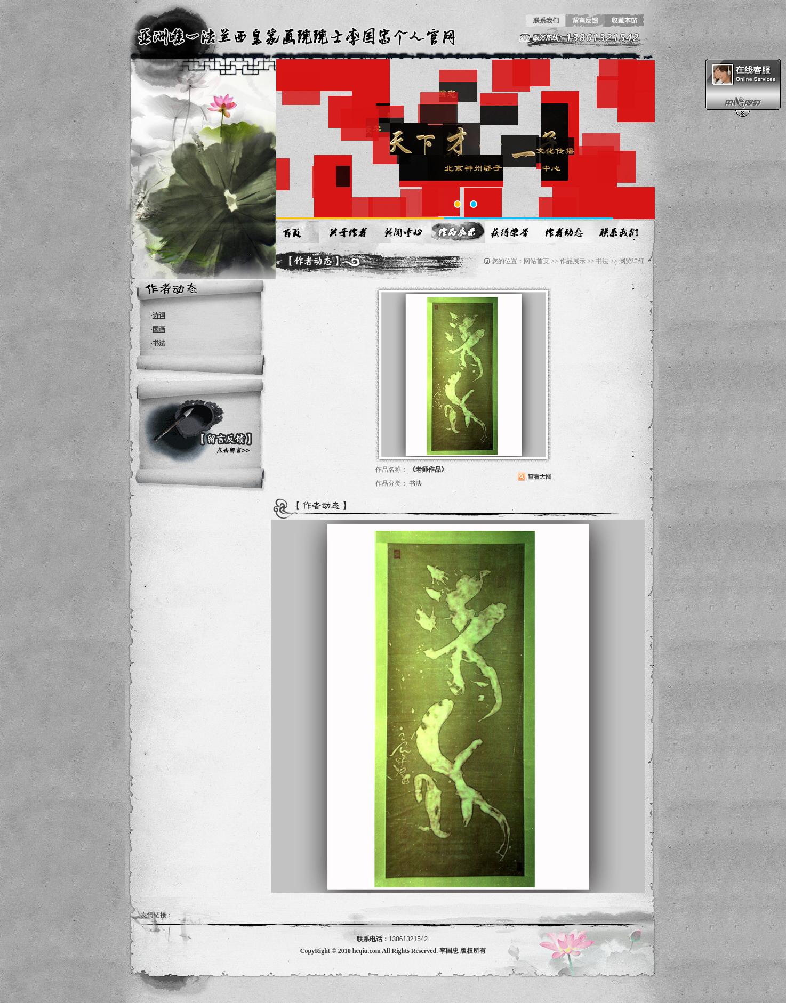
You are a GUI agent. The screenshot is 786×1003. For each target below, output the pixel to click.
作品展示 (573, 261)
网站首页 (536, 261)
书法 (159, 343)
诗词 (159, 315)
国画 (159, 329)
